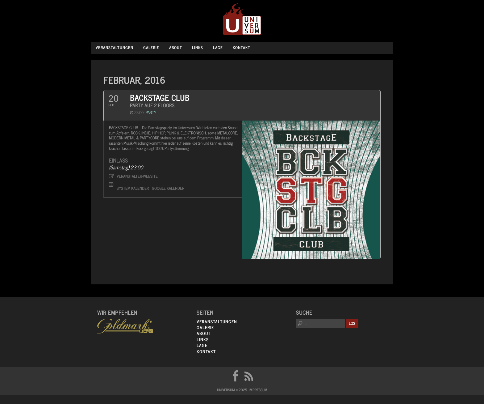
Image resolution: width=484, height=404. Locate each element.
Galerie (151, 47)
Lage (218, 47)
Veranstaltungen (114, 47)
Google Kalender (168, 187)
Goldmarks (125, 326)
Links (197, 47)
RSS (249, 376)
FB (235, 376)
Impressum (258, 390)
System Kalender (133, 187)
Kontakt (241, 47)
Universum (242, 19)
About (175, 47)
